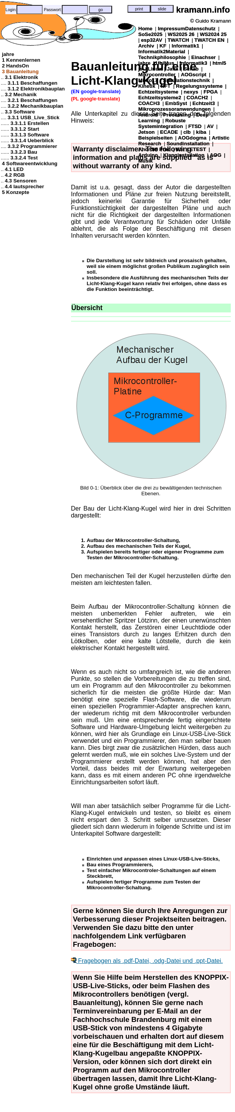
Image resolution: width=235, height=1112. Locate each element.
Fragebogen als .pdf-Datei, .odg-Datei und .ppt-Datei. (147, 961)
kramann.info (203, 10)
